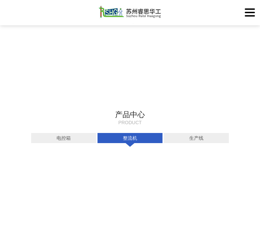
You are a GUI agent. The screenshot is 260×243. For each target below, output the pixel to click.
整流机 (130, 138)
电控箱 (64, 138)
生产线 (196, 138)
